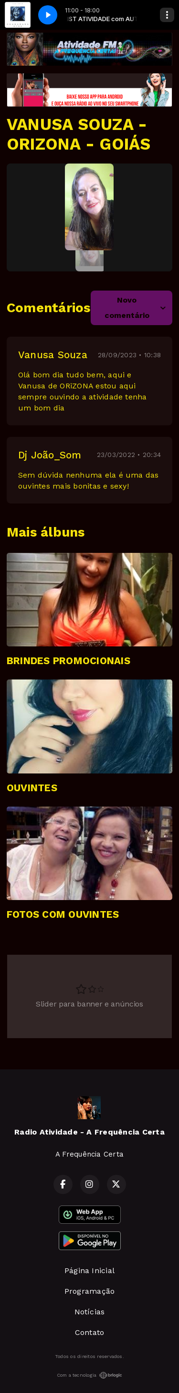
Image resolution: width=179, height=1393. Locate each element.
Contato (90, 1332)
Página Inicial (89, 1270)
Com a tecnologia (90, 1375)
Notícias (89, 1311)
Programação (89, 1291)
